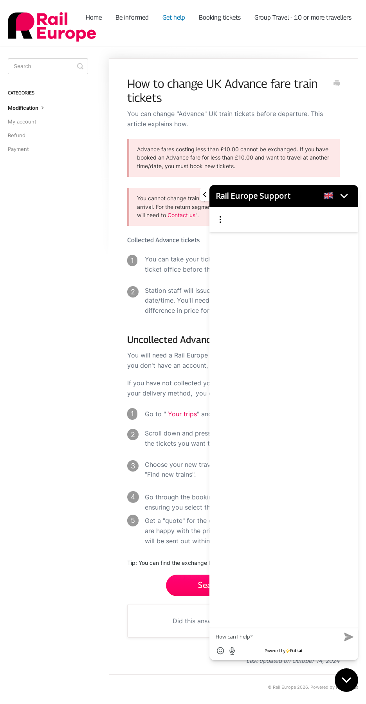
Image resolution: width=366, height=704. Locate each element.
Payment (18, 149)
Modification (27, 107)
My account (22, 121)
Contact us (181, 215)
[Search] (48, 66)
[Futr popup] (280, 412)
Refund (16, 135)
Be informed (132, 17)
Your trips (182, 414)
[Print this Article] (337, 84)
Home (94, 17)
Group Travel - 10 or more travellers (303, 17)
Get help (173, 17)
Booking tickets (220, 17)
